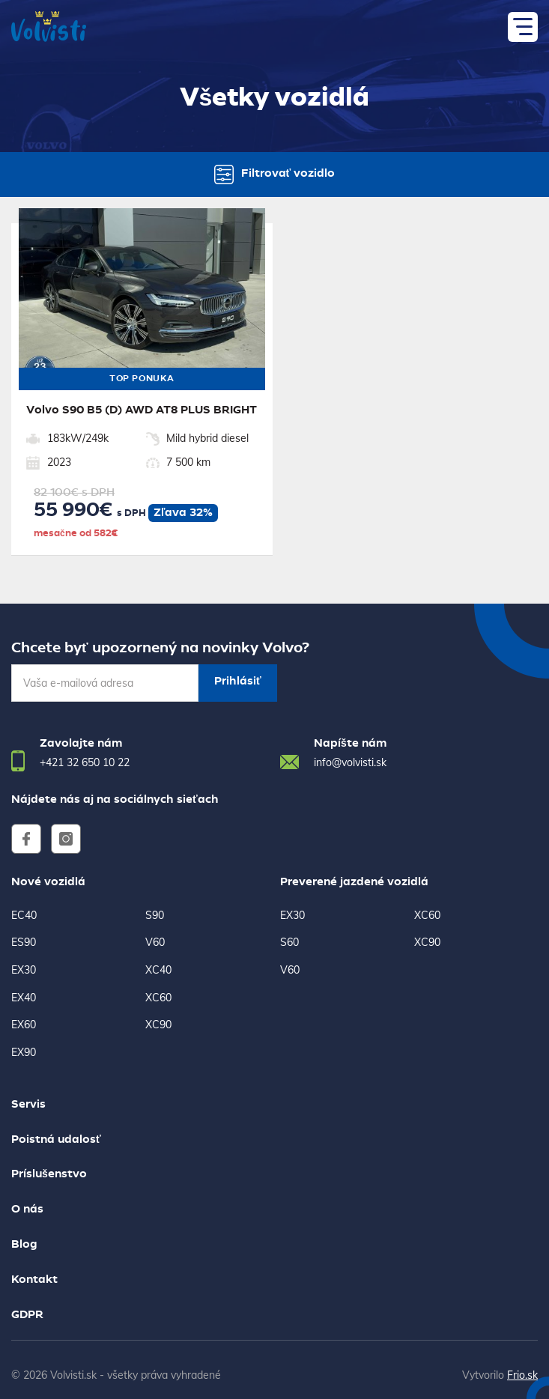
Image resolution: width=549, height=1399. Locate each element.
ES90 (23, 942)
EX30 (23, 970)
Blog (24, 1244)
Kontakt (34, 1280)
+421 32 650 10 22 (85, 762)
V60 (155, 942)
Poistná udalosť (56, 1140)
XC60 (158, 997)
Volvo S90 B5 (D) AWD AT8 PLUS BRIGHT (141, 410)
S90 (154, 915)
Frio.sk (522, 1375)
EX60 (23, 1024)
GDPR (27, 1315)
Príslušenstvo (49, 1174)
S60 (289, 942)
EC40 (24, 915)
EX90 (23, 1052)
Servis (28, 1104)
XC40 (158, 970)
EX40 (23, 997)
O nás (27, 1209)
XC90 (158, 1024)
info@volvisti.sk (350, 762)
